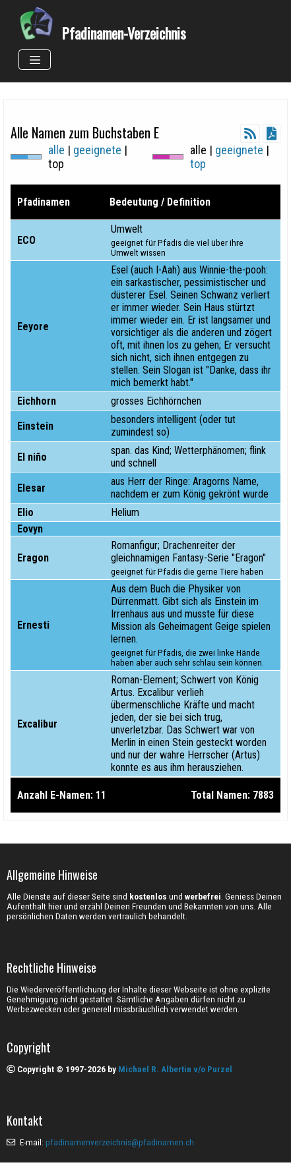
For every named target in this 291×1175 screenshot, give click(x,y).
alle (56, 150)
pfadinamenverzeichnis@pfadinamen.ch (120, 1142)
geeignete (97, 150)
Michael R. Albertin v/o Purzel (175, 1069)
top (198, 164)
